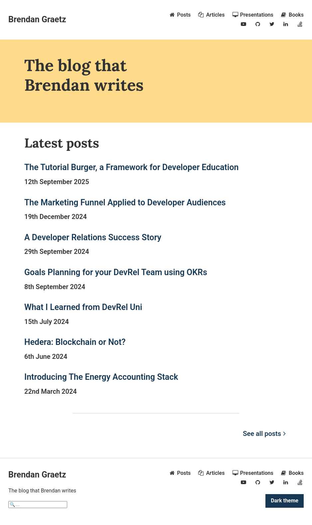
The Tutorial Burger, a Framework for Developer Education (131, 167)
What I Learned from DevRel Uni (83, 307)
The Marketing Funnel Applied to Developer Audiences (125, 202)
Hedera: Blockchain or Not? (75, 342)
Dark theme (284, 500)
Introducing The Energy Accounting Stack (101, 377)
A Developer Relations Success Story (92, 237)
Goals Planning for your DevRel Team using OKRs (115, 272)
